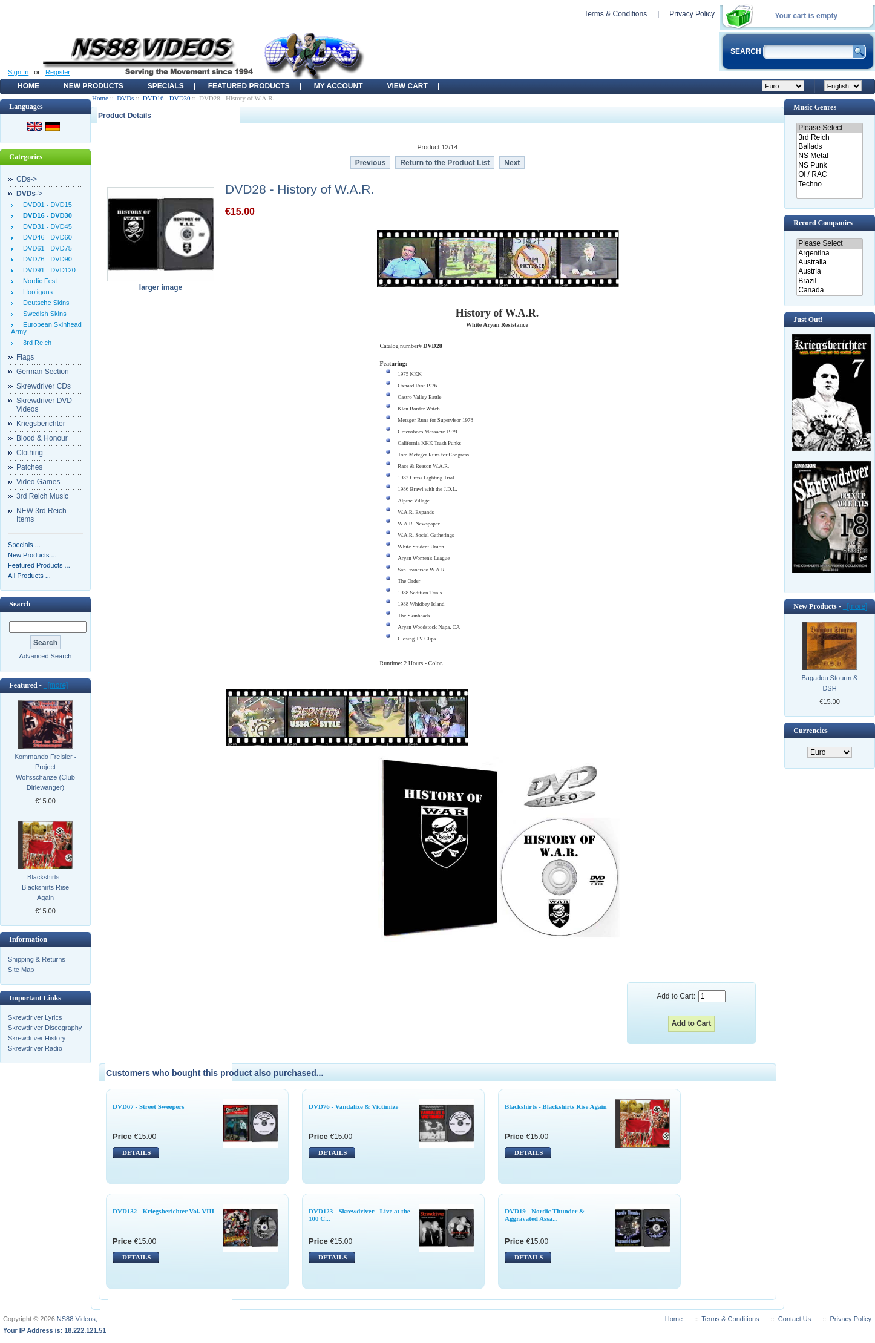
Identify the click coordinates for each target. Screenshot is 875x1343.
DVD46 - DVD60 (45, 237)
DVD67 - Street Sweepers (149, 1106)
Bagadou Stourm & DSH (830, 683)
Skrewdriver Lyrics (35, 1017)
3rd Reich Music (42, 496)
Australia (829, 262)
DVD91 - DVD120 (47, 270)
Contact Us (794, 1318)
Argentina (829, 253)
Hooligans (36, 291)
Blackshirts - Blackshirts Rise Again (45, 887)
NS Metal (829, 155)
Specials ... (24, 544)
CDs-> (26, 179)
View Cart (407, 86)
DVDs (125, 98)
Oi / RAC (829, 174)
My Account (338, 86)
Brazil (829, 281)
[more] (56, 685)
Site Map (21, 969)
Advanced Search (45, 656)
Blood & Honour (42, 438)
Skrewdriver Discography (45, 1027)
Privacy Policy (692, 14)
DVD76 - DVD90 (45, 259)
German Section (42, 371)
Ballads (829, 146)
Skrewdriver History (36, 1038)
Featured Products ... (39, 565)
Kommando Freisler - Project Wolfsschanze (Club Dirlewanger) (46, 772)
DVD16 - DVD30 (167, 98)
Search (19, 604)
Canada (829, 290)
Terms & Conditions (615, 14)
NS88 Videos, (78, 1318)
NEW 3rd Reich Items (41, 515)
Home (28, 86)
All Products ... (29, 575)
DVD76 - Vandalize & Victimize (353, 1106)
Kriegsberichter (40, 423)
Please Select (829, 128)
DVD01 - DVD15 (45, 204)
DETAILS (136, 1152)
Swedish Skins (43, 313)
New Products (93, 86)
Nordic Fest (38, 280)
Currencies (810, 730)
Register (57, 72)
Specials (166, 86)
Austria (829, 271)
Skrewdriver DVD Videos (44, 404)
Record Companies (823, 222)
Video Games (38, 482)
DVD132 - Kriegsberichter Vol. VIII (163, 1211)
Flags (25, 357)
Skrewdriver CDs (43, 386)
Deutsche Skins (44, 302)
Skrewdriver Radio (35, 1048)
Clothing (29, 452)
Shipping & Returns (36, 959)
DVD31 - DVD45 (45, 226)
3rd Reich (35, 342)
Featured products (249, 86)
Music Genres (814, 107)
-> (29, 193)
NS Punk (829, 165)
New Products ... (32, 555)
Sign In (18, 72)
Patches (29, 467)
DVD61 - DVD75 (45, 248)
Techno (829, 184)
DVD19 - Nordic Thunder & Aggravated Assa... (545, 1214)
